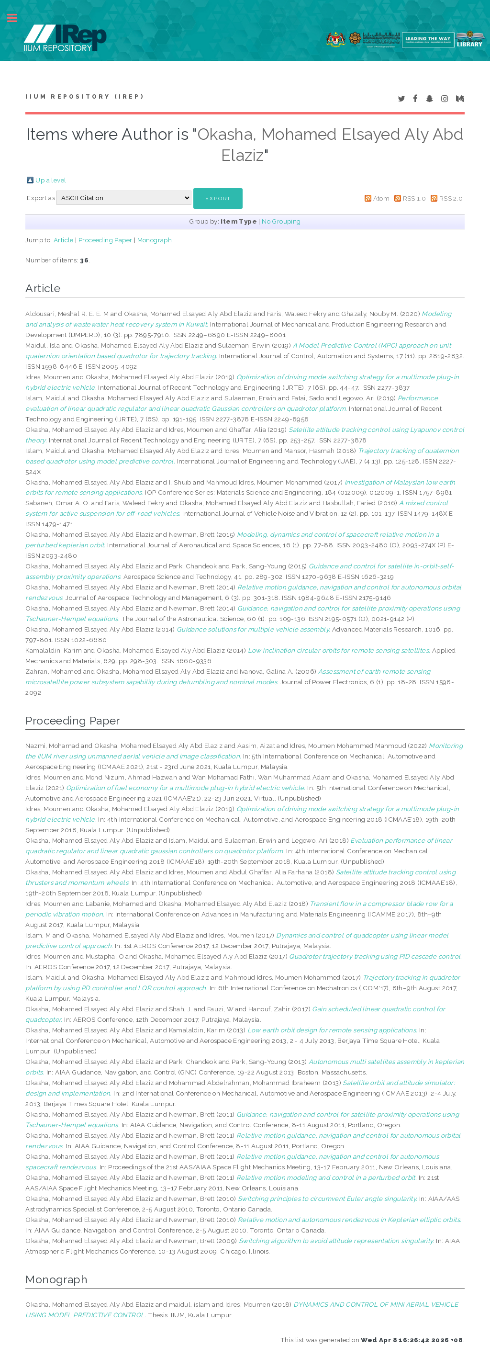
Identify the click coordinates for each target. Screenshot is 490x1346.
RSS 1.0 (414, 198)
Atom (381, 198)
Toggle (17, 18)
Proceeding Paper (105, 240)
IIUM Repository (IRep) (84, 96)
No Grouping (281, 221)
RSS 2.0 (451, 198)
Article (64, 240)
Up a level (50, 180)
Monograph (154, 240)
